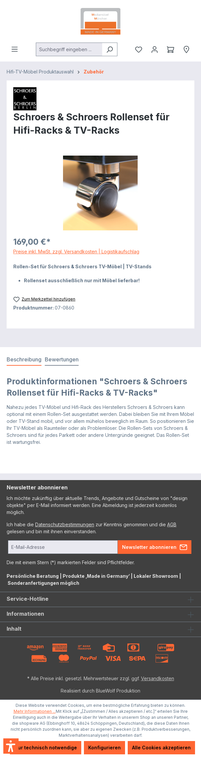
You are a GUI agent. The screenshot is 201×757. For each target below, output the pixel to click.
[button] (11, 746)
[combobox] (69, 49)
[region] (100, 193)
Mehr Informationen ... (35, 711)
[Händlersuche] (186, 49)
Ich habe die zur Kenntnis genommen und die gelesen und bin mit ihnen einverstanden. (91, 528)
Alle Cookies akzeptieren (161, 747)
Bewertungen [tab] (62, 359)
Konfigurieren (104, 747)
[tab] (24, 360)
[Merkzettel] (139, 49)
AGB (171, 524)
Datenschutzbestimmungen (64, 524)
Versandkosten (157, 678)
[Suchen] (109, 49)
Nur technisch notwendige (45, 747)
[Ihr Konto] (155, 49)
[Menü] (15, 49)
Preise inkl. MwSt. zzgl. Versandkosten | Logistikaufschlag (76, 251)
